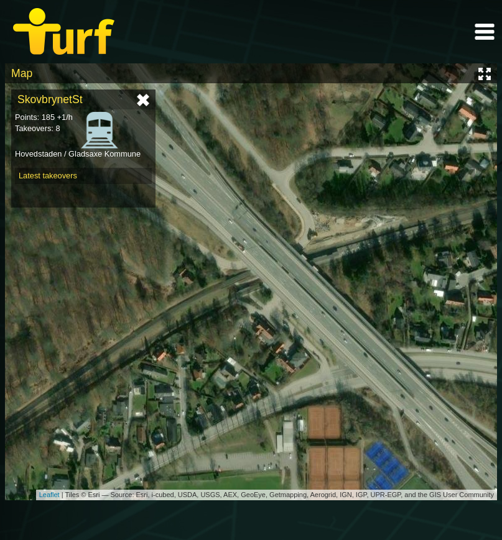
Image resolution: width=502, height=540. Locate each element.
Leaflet (49, 494)
